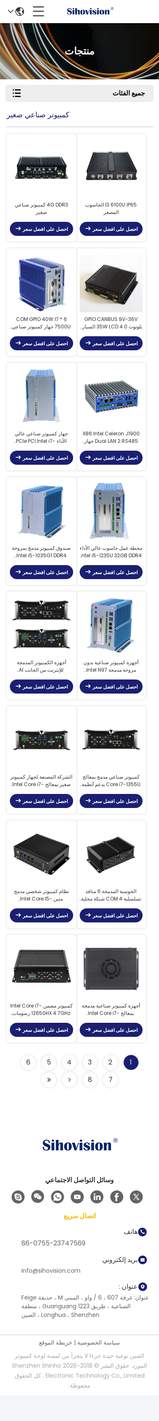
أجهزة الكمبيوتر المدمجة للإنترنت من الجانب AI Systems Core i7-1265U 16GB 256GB (41, 682)
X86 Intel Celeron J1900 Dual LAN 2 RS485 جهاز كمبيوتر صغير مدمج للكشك (111, 447)
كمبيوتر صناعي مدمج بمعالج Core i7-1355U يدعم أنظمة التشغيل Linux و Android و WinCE (111, 800)
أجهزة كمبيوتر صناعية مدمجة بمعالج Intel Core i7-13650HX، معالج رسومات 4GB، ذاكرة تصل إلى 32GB (111, 1035)
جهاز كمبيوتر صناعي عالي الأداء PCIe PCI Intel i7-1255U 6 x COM (41, 447)
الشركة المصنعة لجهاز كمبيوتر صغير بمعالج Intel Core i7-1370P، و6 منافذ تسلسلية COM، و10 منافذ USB (41, 800)
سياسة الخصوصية (98, 1368)
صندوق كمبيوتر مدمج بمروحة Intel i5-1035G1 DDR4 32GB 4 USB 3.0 (41, 564)
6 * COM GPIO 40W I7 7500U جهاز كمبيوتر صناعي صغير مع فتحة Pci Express (41, 329)
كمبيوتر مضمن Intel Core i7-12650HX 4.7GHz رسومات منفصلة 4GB (41, 1035)
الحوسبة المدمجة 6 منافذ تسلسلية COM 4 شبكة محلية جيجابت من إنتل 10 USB (111, 917)
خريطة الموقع (55, 1368)
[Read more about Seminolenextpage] (69, 1105)
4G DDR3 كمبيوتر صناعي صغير (41, 211)
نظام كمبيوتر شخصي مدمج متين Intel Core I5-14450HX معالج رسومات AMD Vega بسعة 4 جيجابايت (41, 917)
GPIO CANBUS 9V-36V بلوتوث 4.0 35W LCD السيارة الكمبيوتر (111, 329)
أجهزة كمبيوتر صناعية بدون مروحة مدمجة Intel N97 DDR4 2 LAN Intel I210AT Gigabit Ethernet (110, 682)
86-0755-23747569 (53, 1269)
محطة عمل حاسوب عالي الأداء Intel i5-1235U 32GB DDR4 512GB (111, 564)
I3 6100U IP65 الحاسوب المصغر (111, 211)
